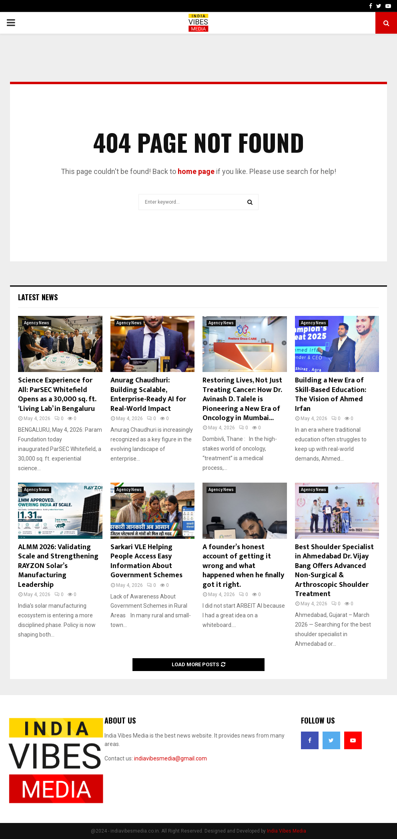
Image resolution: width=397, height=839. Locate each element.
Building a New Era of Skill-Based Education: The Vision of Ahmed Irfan (330, 394)
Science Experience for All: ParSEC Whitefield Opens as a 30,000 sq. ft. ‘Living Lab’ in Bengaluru (57, 394)
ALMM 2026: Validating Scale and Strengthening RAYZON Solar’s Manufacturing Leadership (58, 566)
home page (196, 171)
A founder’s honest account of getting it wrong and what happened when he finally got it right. (243, 566)
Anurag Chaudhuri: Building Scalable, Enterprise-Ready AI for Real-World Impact (148, 394)
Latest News (38, 297)
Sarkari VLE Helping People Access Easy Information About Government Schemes (146, 561)
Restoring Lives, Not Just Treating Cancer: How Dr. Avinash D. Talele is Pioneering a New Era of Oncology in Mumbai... (242, 399)
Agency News (36, 323)
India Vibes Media (286, 831)
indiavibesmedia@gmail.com (170, 758)
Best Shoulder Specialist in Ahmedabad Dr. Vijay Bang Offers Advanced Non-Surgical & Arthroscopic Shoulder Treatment (334, 570)
